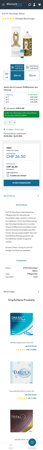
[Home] (11, 445)
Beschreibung (21, 196)
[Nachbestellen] (32, 442)
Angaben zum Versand (16, 175)
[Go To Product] (21, 322)
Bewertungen (21, 291)
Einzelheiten (22, 260)
